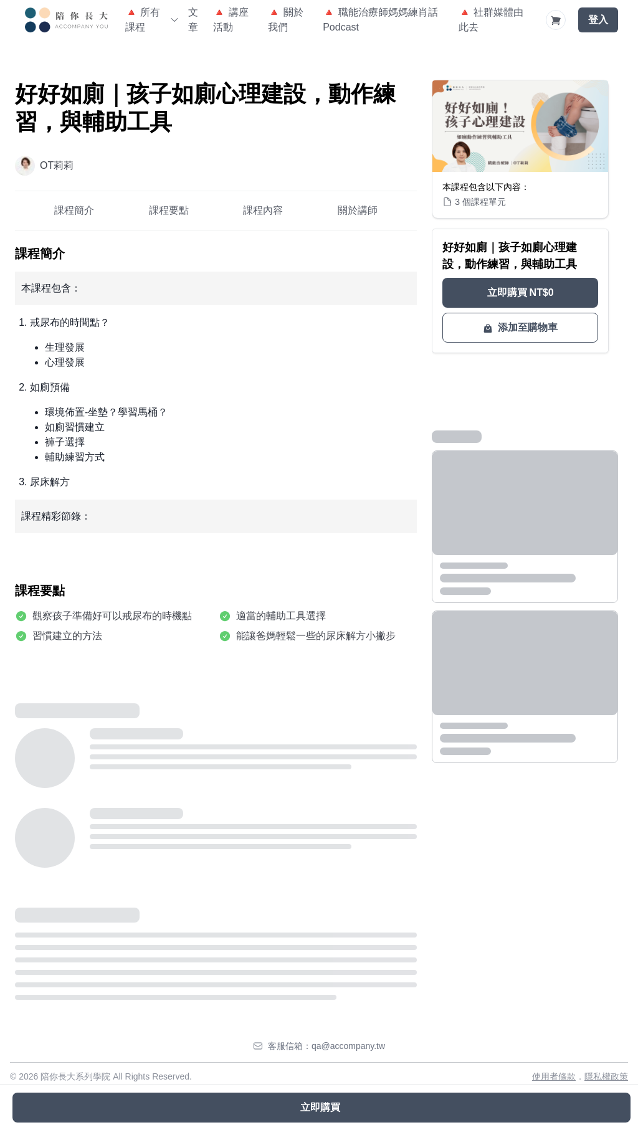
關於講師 (358, 210)
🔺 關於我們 (285, 19)
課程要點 (169, 210)
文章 (193, 19)
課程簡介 (74, 210)
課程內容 (263, 210)
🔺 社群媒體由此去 (491, 19)
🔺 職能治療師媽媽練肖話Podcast (380, 19)
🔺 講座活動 (230, 19)
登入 (598, 19)
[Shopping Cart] (556, 20)
